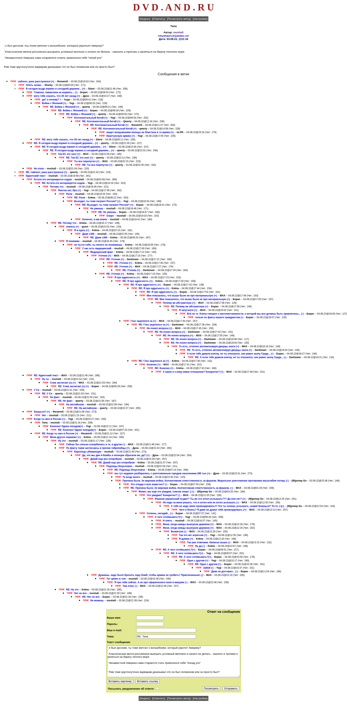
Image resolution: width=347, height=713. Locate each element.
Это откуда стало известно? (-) (149, 484)
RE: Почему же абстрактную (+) (189, 306)
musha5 (178, 32)
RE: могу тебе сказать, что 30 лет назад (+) (67, 139)
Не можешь (97, 600)
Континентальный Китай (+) (90, 117)
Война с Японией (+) (54, 103)
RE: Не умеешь (107, 212)
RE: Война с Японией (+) (64, 106)
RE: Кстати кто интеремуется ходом (63, 183)
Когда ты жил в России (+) (49, 419)
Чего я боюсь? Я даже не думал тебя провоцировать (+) (212, 509)
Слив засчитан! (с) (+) (63, 382)
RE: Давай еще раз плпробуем (116, 462)
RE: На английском (85, 408)
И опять (167, 520)
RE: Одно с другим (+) (208, 564)
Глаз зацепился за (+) (143, 321)
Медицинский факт (101, 252)
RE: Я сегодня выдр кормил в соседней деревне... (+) (66, 143)
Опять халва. (34, 85)
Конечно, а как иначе (94, 219)
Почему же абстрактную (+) (179, 302)
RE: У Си (47, 393)
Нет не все (80, 593)
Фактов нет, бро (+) (69, 190)
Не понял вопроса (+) (159, 328)
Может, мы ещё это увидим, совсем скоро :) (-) (166, 491)
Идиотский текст (36, 175)
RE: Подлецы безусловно (129, 469)
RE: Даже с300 (98, 237)
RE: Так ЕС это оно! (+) (79, 157)
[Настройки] (200, 18)
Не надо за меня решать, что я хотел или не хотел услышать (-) (201, 502)
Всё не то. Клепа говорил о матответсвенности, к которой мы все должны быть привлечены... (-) (245, 313)
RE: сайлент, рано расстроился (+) (46, 172)
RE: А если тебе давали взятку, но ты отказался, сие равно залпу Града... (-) (240, 357)
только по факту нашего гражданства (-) (219, 317)
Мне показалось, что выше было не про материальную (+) (182, 295)
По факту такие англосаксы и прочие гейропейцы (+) (98, 448)
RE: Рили (79, 197)
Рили (69, 194)
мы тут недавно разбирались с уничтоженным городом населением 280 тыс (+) (162, 473)
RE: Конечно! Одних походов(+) (77, 429)
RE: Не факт (65, 400)
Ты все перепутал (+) (86, 161)
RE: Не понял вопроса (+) (170, 331)
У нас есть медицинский (96, 248)
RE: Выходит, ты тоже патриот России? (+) (107, 204)
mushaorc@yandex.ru (173, 35)
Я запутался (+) (188, 310)
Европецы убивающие (87, 451)
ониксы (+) (72, 226)
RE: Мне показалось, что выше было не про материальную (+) (192, 299)
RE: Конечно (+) (164, 368)
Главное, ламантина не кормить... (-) (55, 92)
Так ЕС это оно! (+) (69, 154)
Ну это (62, 440)
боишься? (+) (42, 411)
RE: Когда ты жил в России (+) (60, 433)
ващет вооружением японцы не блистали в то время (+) (140, 132)
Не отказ (39, 168)
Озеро (110, 215)
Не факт (55, 397)
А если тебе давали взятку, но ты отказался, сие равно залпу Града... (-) (230, 353)
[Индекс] (145, 18)
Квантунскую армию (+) (120, 135)
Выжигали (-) (178, 531)
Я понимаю (73, 241)
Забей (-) (208, 567)
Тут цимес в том (116, 578)
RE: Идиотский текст (46, 375)
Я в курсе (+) (81, 230)
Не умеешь (96, 208)
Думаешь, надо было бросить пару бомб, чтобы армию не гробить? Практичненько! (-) (150, 575)
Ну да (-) (200, 546)
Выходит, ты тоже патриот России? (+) (97, 201)
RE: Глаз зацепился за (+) (154, 324)
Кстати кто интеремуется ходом (53, 179)
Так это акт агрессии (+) (193, 535)
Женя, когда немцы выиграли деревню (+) (188, 524)
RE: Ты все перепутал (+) (97, 165)
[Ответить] (158, 18)
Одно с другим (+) (197, 560)
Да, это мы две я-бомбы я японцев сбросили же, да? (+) (116, 455)
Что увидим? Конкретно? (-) (163, 495)
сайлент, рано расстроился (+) (36, 81)
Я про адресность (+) (127, 277)
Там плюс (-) (130, 586)
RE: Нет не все (91, 596)
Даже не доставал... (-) (224, 571)
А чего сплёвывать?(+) (168, 517)
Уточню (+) (104, 255)
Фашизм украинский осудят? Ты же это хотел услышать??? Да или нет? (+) (200, 498)
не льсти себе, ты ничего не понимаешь (98, 244)
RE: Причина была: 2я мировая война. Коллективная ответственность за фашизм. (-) (182, 488)
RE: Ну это (72, 589)
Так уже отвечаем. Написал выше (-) (208, 542)
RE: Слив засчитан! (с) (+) (73, 386)
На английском (75, 404)
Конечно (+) (153, 364)
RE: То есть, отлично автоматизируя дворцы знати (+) (219, 350)
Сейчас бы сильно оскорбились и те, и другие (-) (95, 444)
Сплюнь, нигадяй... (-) (160, 513)
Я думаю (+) (186, 538)
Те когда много (131, 477)
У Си (36, 390)
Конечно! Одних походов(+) (66, 426)
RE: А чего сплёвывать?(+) (179, 549)
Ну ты (45, 379)
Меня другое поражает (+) (65, 437)
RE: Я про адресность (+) (138, 281)
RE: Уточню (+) (115, 259)
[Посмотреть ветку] (179, 18)
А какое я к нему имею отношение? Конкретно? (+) (193, 371)
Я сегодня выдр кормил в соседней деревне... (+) (55, 88)
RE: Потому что (67, 223)
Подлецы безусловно (119, 466)
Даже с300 (88, 233)
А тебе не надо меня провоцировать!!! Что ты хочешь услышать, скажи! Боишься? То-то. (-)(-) (227, 506)
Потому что (56, 186)
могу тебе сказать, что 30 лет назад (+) (57, 96)
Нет (44, 415)
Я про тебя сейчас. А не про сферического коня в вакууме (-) (150, 582)
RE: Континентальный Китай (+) (101, 121)
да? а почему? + (51, 99)
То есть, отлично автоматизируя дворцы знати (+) (209, 346)
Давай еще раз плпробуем (106, 459)
